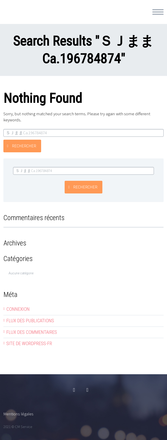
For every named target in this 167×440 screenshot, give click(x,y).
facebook (74, 390)
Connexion (18, 309)
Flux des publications (30, 320)
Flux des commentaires (31, 332)
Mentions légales (18, 413)
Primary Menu (158, 12)
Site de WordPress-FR (29, 343)
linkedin (87, 390)
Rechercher (24, 145)
